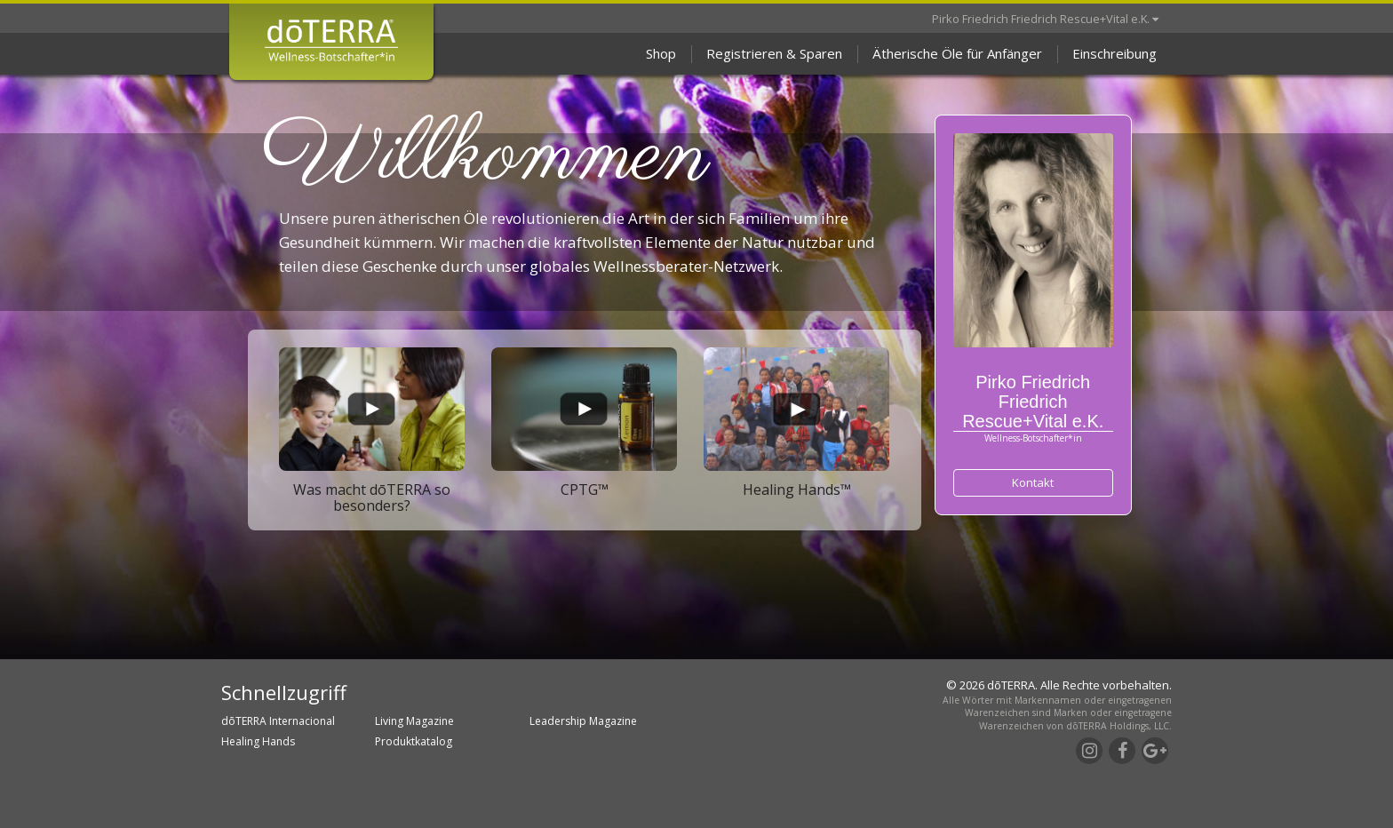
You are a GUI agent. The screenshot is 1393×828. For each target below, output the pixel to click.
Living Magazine (414, 720)
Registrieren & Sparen (774, 53)
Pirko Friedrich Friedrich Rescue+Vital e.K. (1045, 19)
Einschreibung (1114, 53)
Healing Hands (258, 741)
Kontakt (1033, 482)
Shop (661, 53)
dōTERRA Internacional (278, 720)
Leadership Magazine (583, 720)
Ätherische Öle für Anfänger (957, 53)
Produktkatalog (413, 741)
